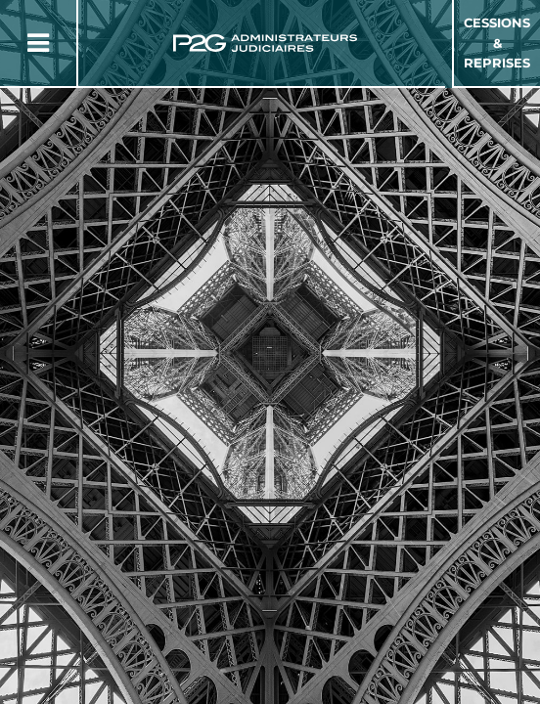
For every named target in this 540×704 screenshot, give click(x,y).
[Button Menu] (38, 43)
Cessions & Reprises (497, 43)
